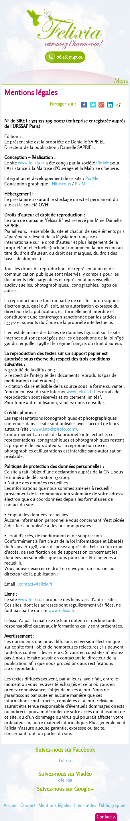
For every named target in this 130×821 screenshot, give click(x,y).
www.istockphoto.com (53, 429)
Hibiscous (61, 184)
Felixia (65, 760)
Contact (28, 805)
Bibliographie (112, 805)
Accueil (10, 805)
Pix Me (102, 163)
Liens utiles (85, 805)
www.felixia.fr (31, 163)
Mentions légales (54, 805)
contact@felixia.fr (36, 584)
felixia (65, 780)
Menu (121, 80)
